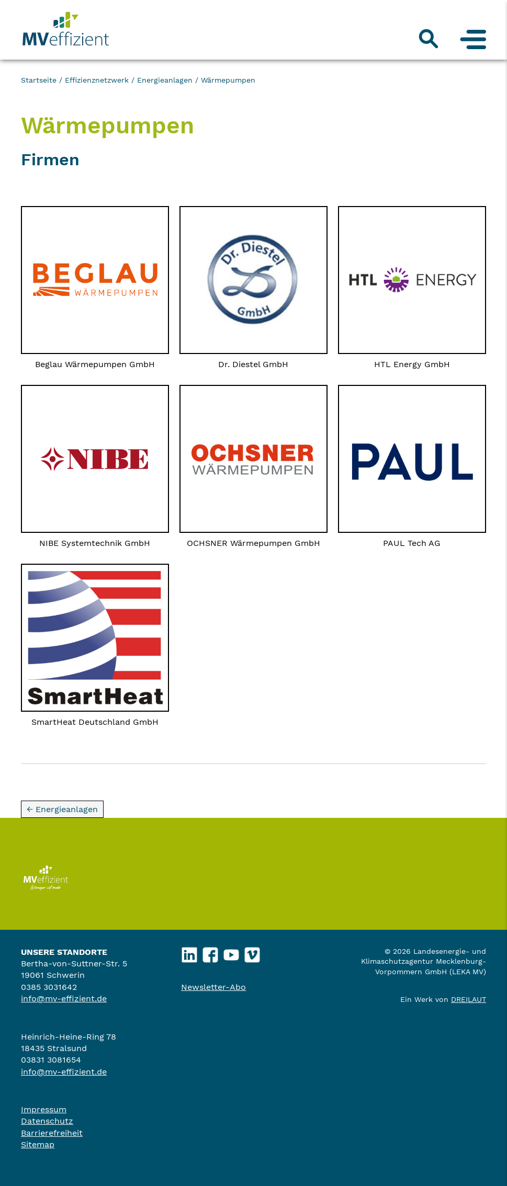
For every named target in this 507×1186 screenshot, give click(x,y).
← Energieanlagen (62, 809)
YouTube (231, 952)
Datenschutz (47, 1121)
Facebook (210, 952)
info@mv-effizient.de (64, 998)
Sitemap (37, 1144)
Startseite (39, 80)
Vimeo (252, 952)
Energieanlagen (165, 80)
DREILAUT (468, 999)
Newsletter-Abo (213, 987)
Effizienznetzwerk (97, 80)
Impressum (43, 1109)
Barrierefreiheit (52, 1133)
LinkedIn (189, 952)
